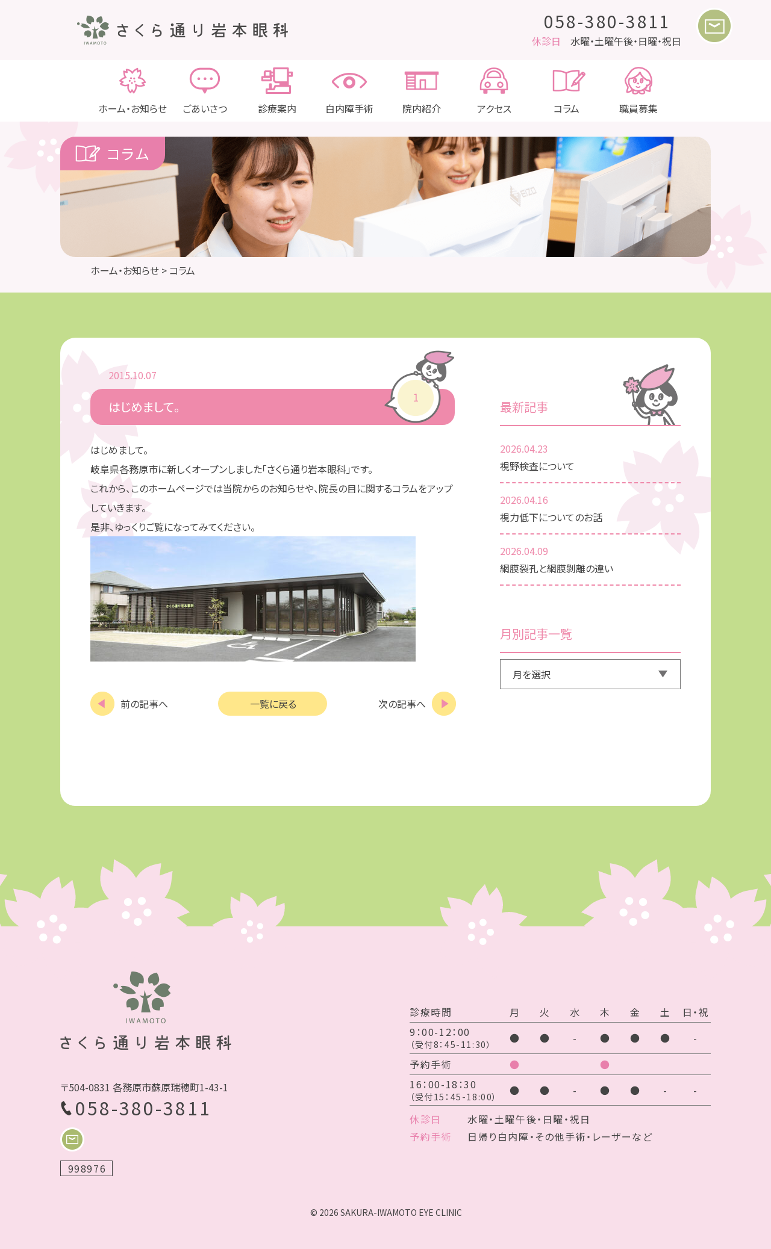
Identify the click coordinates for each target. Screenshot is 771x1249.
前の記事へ (144, 703)
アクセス (494, 91)
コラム (566, 91)
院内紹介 (422, 91)
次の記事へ (402, 703)
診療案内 (277, 91)
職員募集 (638, 91)
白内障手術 (349, 91)
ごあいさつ (205, 91)
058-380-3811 (608, 21)
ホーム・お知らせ (132, 91)
